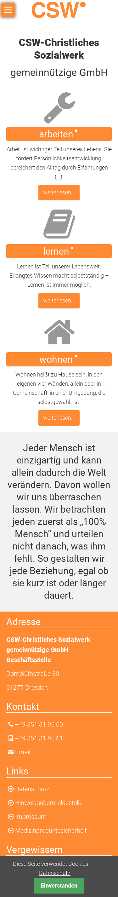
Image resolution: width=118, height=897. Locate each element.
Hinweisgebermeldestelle (48, 803)
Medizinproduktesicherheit (51, 830)
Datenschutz (54, 873)
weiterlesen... (59, 192)
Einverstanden (59, 885)
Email (22, 752)
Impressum (31, 816)
